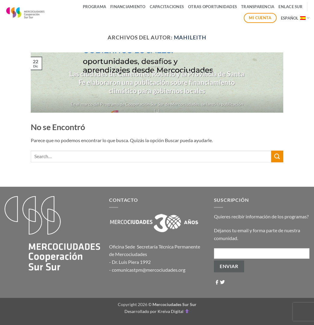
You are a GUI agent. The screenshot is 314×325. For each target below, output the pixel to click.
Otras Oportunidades (212, 6)
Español (295, 18)
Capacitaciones (167, 6)
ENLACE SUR (290, 6)
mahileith (190, 37)
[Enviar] (277, 156)
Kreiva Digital (173, 311)
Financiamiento (128, 6)
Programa (94, 6)
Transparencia (257, 6)
